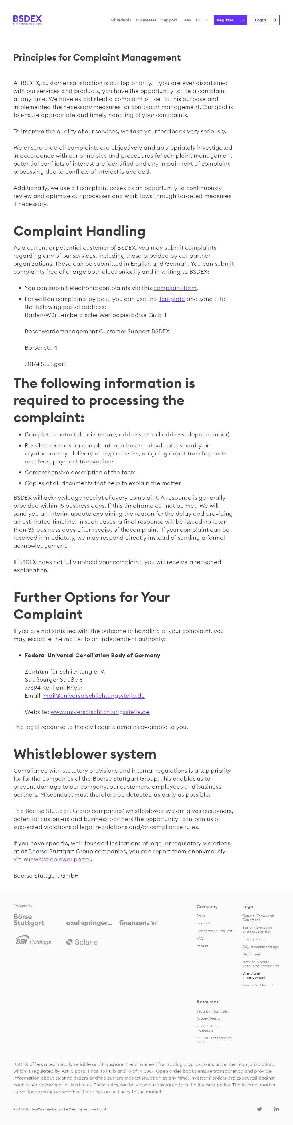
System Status (208, 1019)
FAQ (200, 938)
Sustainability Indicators (208, 1028)
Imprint (203, 946)
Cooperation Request (214, 931)
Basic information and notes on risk (257, 929)
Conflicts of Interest (258, 985)
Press (201, 916)
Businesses (146, 20)
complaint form (175, 287)
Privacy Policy (253, 939)
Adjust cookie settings (260, 947)
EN (205, 20)
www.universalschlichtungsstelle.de (100, 711)
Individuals (120, 20)
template (172, 298)
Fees (186, 20)
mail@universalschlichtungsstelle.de (94, 695)
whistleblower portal (62, 859)
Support (169, 20)
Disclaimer (251, 954)
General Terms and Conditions (258, 918)
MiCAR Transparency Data (214, 1040)
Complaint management (253, 975)
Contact (203, 923)
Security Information (213, 1011)
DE (198, 20)
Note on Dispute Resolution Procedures (260, 964)
